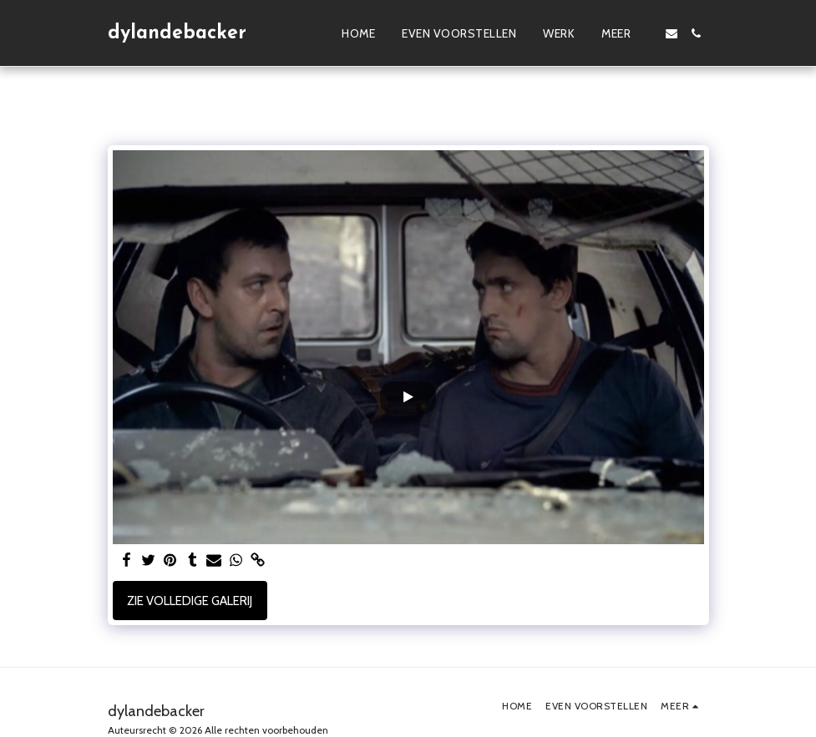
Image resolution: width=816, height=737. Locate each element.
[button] (671, 33)
